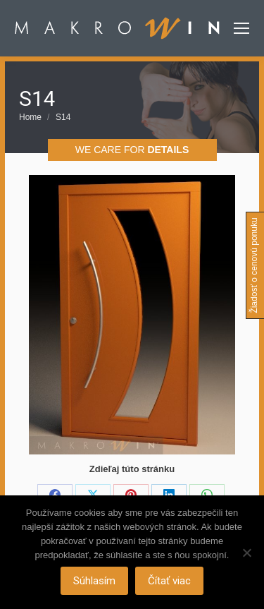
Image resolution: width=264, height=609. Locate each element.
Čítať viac (169, 580)
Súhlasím (94, 580)
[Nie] (246, 552)
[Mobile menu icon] (241, 28)
